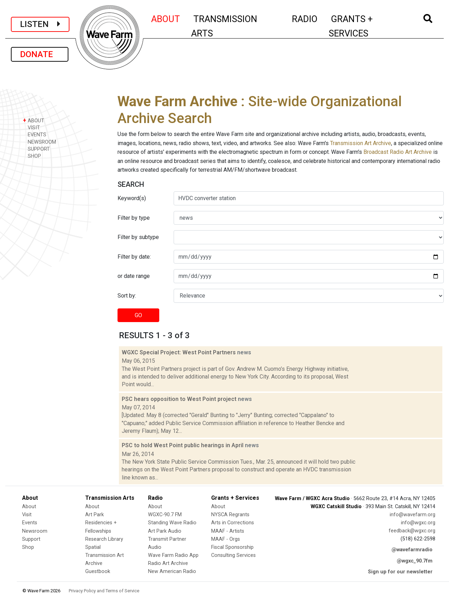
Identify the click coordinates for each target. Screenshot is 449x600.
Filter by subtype (138, 237)
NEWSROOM (39, 141)
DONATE (39, 54)
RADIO (305, 18)
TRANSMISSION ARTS (224, 26)
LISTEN (40, 24)
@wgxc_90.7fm (415, 561)
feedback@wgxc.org (412, 531)
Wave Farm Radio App (173, 555)
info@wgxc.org (418, 523)
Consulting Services (233, 555)
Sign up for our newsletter (400, 572)
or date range (134, 276)
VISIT (31, 127)
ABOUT (166, 18)
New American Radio (172, 571)
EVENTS (34, 134)
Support (31, 539)
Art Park (94, 515)
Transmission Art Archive (360, 143)
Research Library (104, 539)
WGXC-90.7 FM (165, 515)
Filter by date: (134, 256)
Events (29, 523)
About (29, 507)
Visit (27, 515)
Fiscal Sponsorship (232, 547)
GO (138, 315)
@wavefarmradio (412, 550)
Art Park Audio (164, 531)
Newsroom (34, 531)
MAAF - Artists (227, 531)
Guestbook (97, 571)
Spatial (93, 547)
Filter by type (134, 217)
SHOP (32, 155)
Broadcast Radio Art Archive (397, 152)
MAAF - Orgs (225, 539)
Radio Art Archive (168, 563)
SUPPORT (36, 148)
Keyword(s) (132, 198)
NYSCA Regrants (230, 515)
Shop (28, 547)
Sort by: (127, 295)
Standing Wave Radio (172, 523)
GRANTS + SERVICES (366, 26)
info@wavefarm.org (412, 515)
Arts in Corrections (232, 523)
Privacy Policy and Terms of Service (104, 590)
